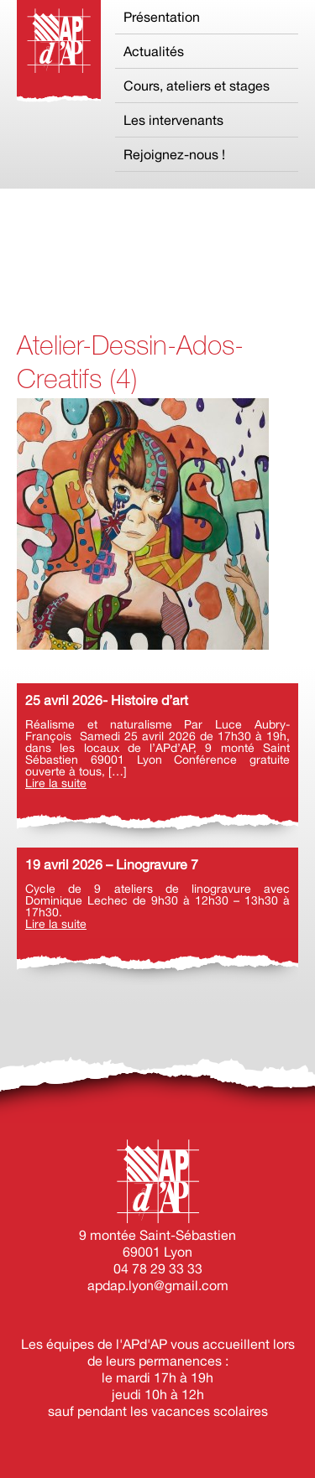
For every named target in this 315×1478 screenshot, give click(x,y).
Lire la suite (56, 783)
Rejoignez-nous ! (174, 154)
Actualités (153, 51)
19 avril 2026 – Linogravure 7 (111, 864)
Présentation (161, 16)
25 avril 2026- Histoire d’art (106, 700)
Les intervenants (173, 119)
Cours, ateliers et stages (196, 85)
